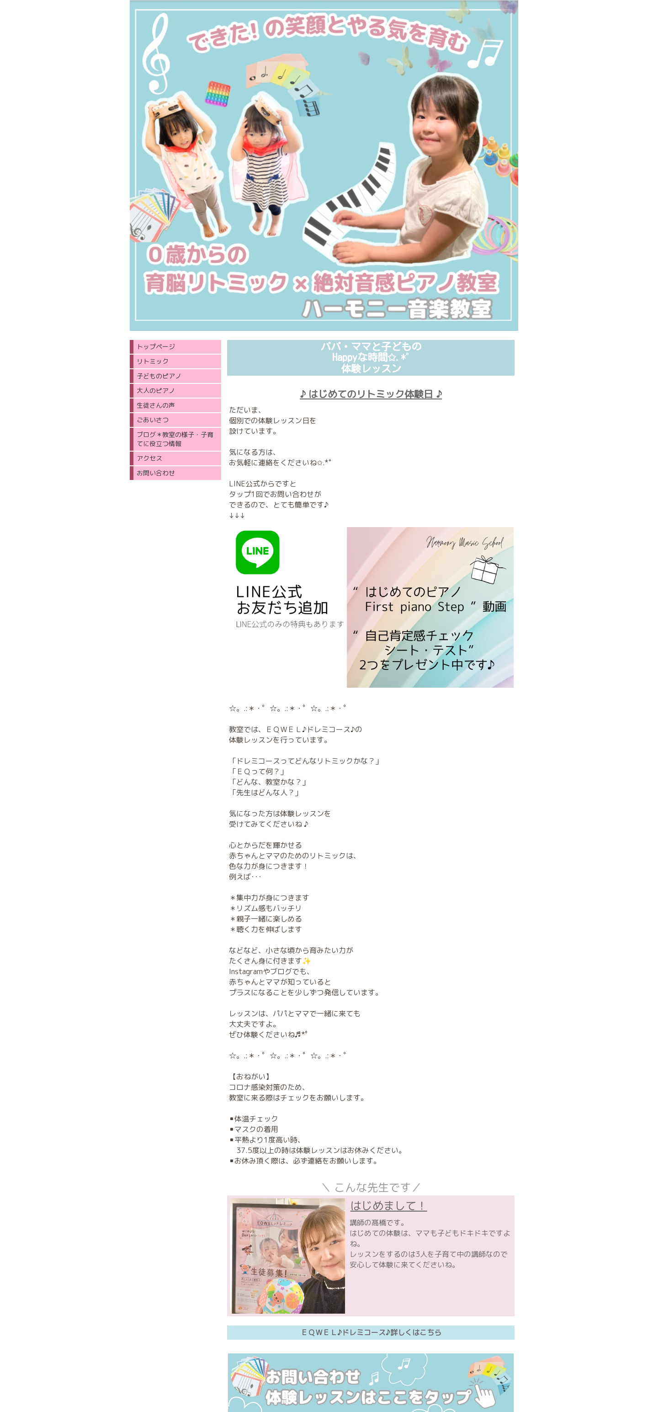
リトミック (153, 361)
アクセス (149, 458)
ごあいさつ (153, 419)
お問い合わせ (156, 473)
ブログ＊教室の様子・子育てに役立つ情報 (175, 439)
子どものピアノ (159, 376)
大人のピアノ (156, 390)
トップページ (156, 346)
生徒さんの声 (156, 405)
